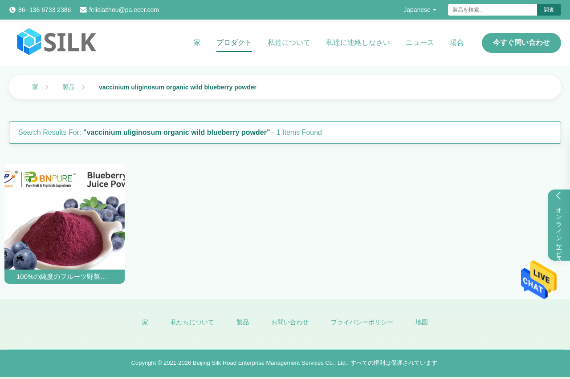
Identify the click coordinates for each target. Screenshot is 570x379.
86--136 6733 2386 (44, 9)
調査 (549, 10)
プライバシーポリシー (362, 322)
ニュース (420, 42)
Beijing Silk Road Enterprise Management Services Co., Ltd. (270, 362)
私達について (289, 42)
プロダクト (234, 42)
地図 (421, 322)
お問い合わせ (290, 322)
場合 (457, 42)
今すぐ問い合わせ (521, 42)
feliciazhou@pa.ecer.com (124, 9)
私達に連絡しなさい (358, 42)
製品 (68, 86)
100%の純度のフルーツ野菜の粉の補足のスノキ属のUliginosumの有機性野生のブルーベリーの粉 (64, 276)
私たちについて (192, 322)
